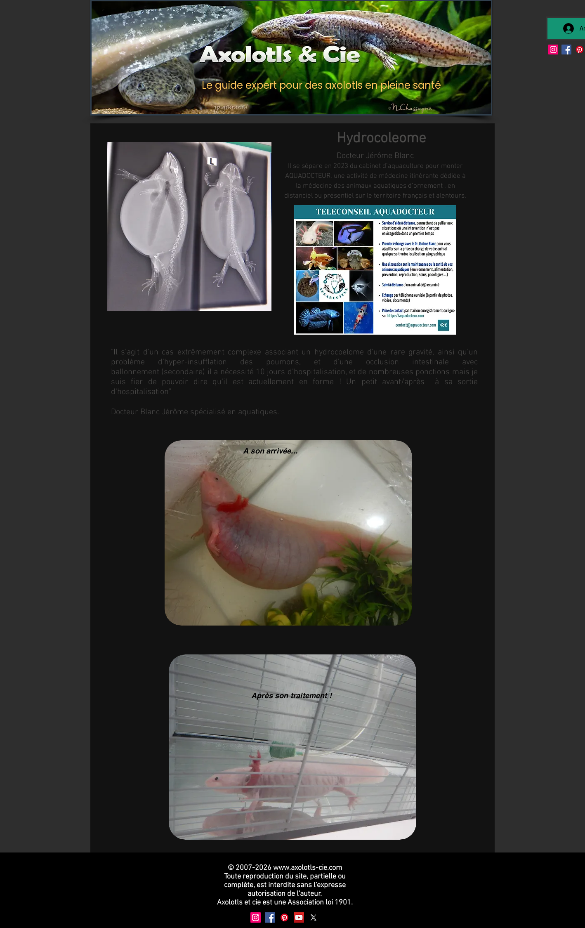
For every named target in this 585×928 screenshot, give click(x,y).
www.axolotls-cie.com (307, 868)
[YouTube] (299, 917)
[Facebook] (566, 49)
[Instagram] (553, 49)
